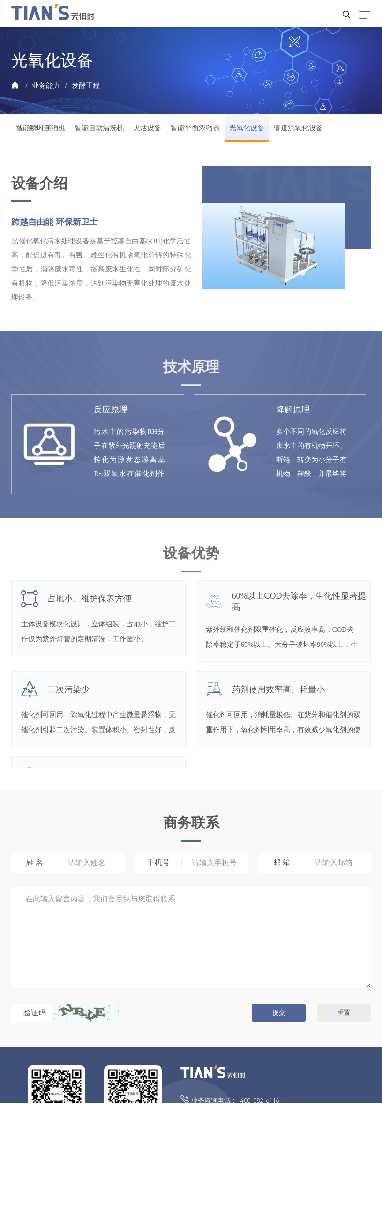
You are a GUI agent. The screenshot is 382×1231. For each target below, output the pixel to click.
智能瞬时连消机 (40, 128)
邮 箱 (281, 862)
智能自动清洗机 (99, 128)
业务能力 (46, 85)
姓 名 (34, 862)
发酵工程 (86, 85)
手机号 (158, 862)
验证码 (34, 1013)
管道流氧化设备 (298, 128)
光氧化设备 (246, 128)
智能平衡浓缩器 (195, 128)
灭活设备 (147, 128)
